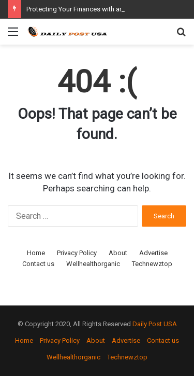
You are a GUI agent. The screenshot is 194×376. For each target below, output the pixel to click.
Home (36, 253)
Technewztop (152, 264)
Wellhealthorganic (93, 264)
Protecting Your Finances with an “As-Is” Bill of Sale (102, 9)
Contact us (38, 264)
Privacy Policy (77, 253)
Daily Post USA (154, 324)
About (118, 253)
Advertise (153, 253)
